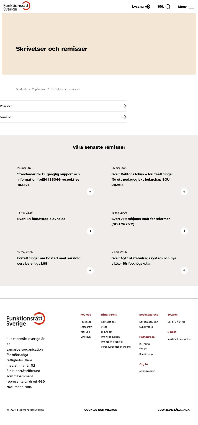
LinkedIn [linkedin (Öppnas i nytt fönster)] (86, 336)
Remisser (6, 106)
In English (106, 331)
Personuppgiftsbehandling (116, 346)
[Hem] (17, 6)
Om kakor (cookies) (112, 341)
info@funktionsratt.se (179, 339)
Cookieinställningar (174, 410)
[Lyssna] (141, 6)
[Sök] (164, 6)
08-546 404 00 (177, 321)
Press (104, 326)
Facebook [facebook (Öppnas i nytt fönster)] (86, 321)
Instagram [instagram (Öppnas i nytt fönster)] (86, 326)
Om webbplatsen (110, 336)
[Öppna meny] (186, 7)
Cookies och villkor (100, 410)
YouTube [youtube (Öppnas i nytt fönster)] (85, 331)
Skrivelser (6, 117)
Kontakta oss (108, 321)
